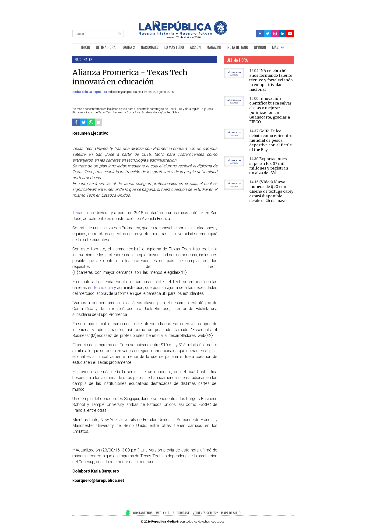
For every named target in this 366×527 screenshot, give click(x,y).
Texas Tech (83, 212)
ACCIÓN (195, 47)
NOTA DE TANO (237, 47)
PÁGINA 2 (128, 47)
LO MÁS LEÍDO (174, 47)
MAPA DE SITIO (230, 512)
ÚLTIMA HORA (106, 47)
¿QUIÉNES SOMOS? (205, 512)
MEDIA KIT (162, 512)
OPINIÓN (260, 47)
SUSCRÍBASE (181, 512)
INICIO (85, 47)
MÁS (275, 47)
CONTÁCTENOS (143, 512)
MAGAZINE (214, 47)
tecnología (103, 287)
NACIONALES (149, 47)
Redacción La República (90, 92)
